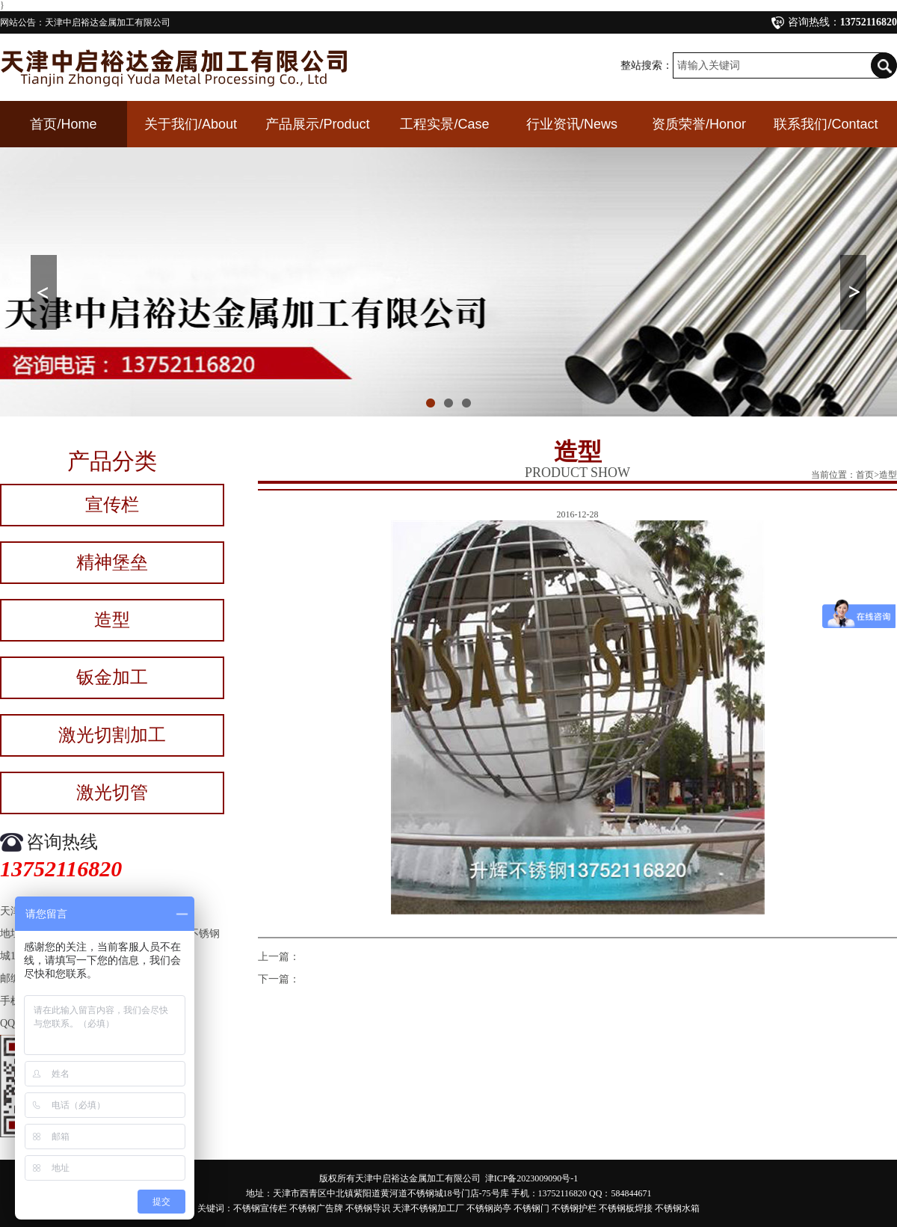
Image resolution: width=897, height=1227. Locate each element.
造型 (112, 620)
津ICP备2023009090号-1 (532, 1178)
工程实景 (444, 124)
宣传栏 (112, 504)
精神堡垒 (112, 562)
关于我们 (190, 124)
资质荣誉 (699, 124)
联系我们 (826, 124)
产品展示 (317, 124)
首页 (63, 124)
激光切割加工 (112, 735)
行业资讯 (571, 124)
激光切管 (112, 792)
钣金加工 (112, 677)
